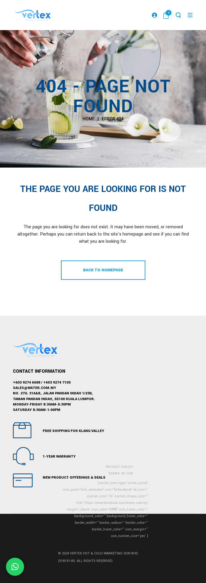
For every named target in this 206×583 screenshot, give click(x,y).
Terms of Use (120, 473)
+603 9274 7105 (57, 382)
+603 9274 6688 (26, 382)
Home (89, 118)
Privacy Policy (119, 467)
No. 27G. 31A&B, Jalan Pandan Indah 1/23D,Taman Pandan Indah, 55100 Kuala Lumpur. (54, 396)
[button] (15, 567)
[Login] (154, 15)
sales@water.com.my (34, 387)
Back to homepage (103, 270)
